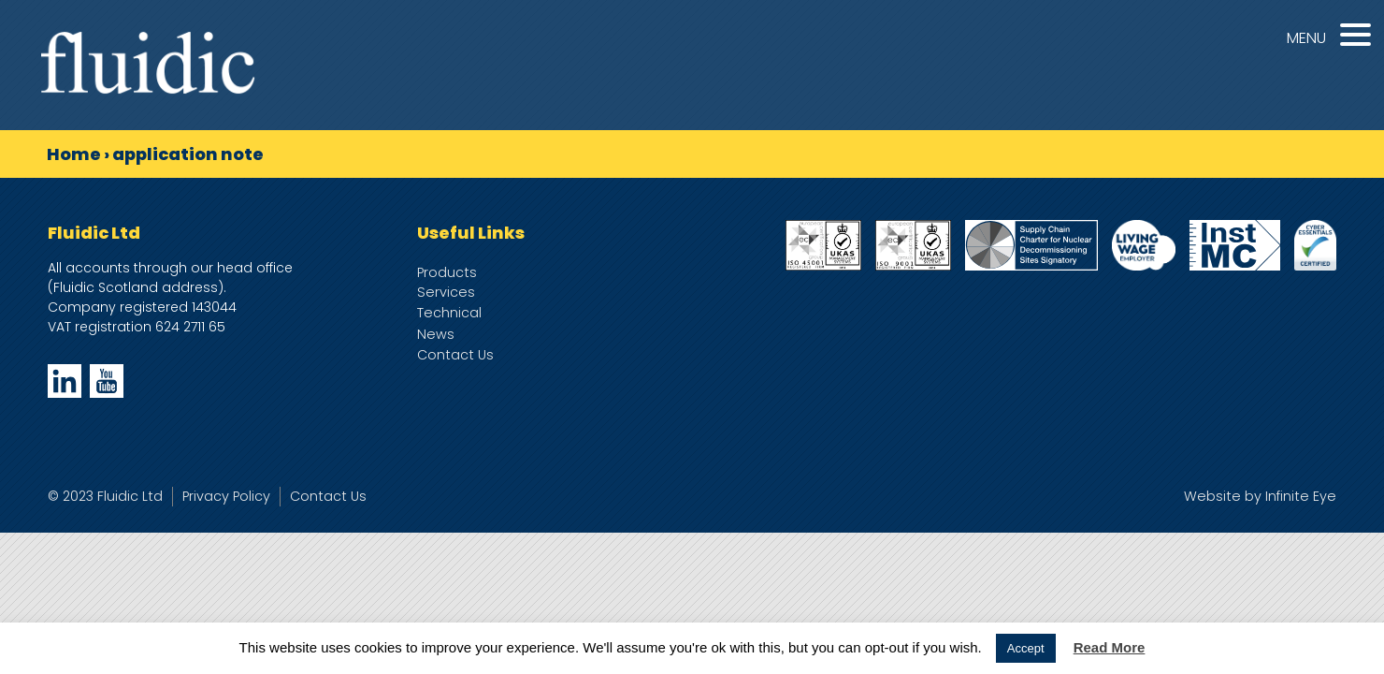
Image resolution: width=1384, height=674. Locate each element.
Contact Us (455, 354)
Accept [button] (1026, 648)
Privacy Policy (226, 496)
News (435, 334)
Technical (449, 312)
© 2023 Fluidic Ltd (105, 496)
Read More (1110, 647)
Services (446, 292)
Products (447, 272)
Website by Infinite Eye (1260, 496)
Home (74, 154)
